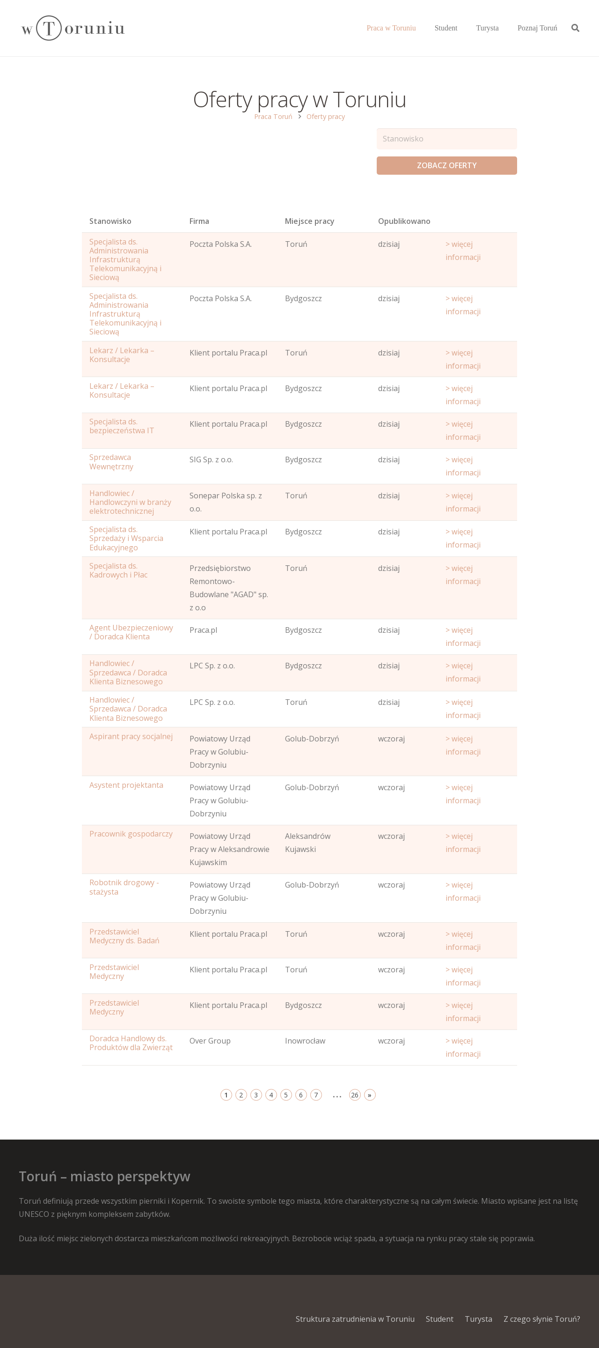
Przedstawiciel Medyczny (114, 971)
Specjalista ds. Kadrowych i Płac (118, 570)
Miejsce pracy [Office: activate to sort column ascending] (310, 221)
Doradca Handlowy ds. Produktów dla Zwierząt (131, 1042)
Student (439, 1319)
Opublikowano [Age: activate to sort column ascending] (404, 221)
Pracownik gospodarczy (131, 834)
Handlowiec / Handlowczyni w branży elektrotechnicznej (130, 502)
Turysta (478, 1319)
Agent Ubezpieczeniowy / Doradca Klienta (131, 632)
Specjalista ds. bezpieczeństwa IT (121, 426)
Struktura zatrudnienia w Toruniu (355, 1319)
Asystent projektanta (126, 785)
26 (354, 1094)
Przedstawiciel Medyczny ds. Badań (124, 936)
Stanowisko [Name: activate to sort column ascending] (110, 221)
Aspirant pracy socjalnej (131, 736)
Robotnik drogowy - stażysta (124, 886)
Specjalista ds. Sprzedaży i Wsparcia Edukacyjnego (126, 538)
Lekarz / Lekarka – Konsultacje (121, 354)
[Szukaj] (575, 28)
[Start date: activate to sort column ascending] (477, 223)
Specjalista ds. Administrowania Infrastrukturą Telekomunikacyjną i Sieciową (125, 260)
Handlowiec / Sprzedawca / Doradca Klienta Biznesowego (128, 672)
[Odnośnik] (72, 28)
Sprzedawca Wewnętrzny (111, 461)
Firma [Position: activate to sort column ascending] (199, 221)
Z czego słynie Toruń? (542, 1319)
